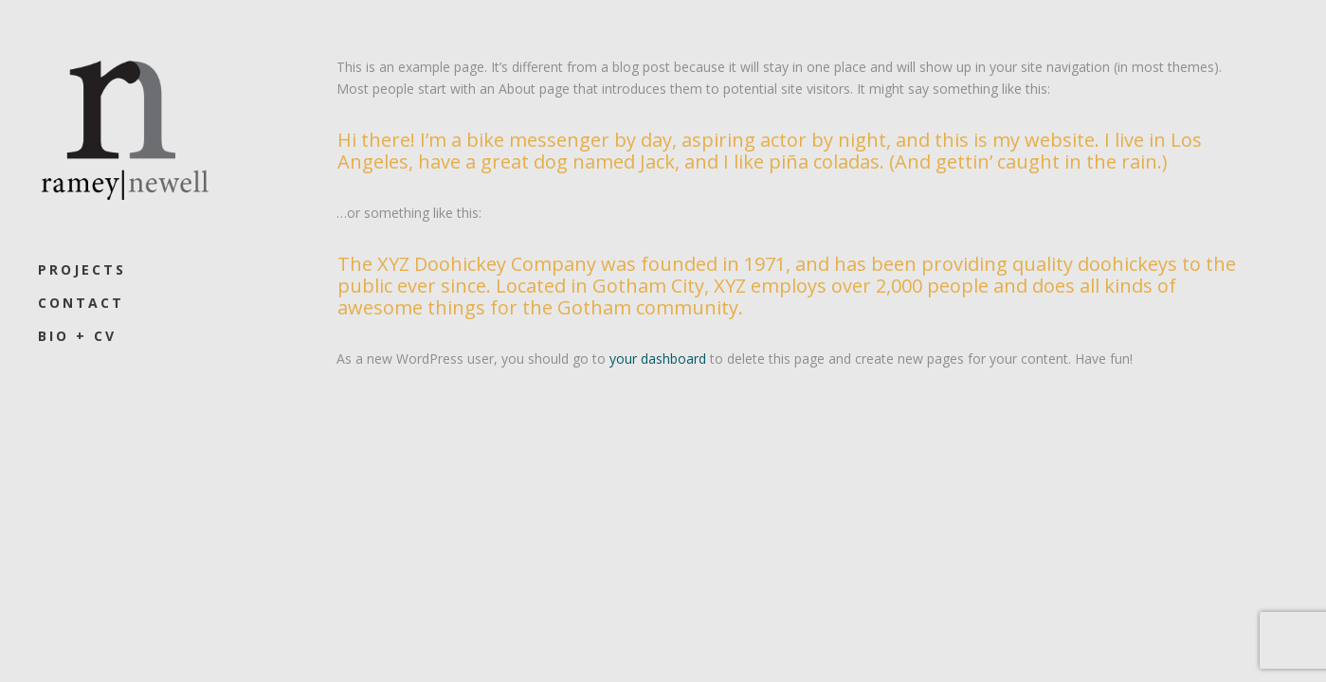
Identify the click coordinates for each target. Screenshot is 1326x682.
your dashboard (657, 359)
